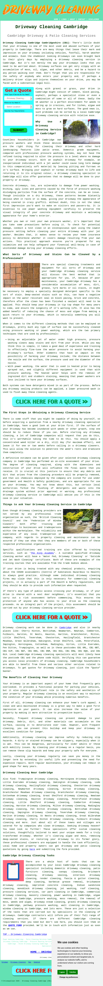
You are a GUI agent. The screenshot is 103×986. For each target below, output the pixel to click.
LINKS (63, 19)
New (29, 962)
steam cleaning (55, 902)
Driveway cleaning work (18, 627)
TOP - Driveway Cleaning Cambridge (25, 934)
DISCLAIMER (94, 19)
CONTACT (81, 19)
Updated (37, 962)
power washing (90, 185)
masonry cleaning (40, 895)
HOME (56, 19)
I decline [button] (72, 972)
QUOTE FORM (15, 925)
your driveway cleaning (37, 608)
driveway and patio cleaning (80, 846)
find (12, 779)
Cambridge (65, 627)
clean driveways (54, 826)
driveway (22, 46)
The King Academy (42, 553)
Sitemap (5, 962)
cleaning (50, 324)
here (32, 849)
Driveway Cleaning (18, 962)
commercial (80, 579)
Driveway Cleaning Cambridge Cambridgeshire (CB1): (36, 43)
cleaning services (15, 918)
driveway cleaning (71, 59)
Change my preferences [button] (68, 977)
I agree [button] (62, 972)
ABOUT (72, 19)
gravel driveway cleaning (84, 902)
